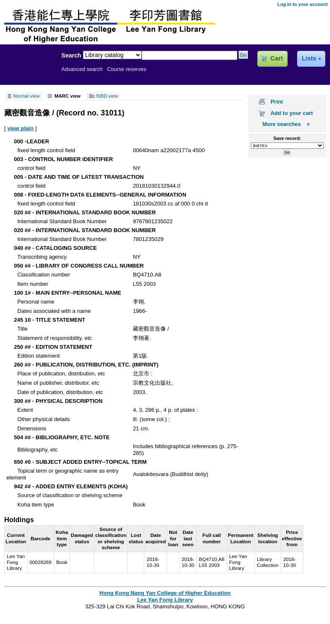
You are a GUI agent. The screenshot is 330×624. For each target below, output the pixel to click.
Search (71, 55)
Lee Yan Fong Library (28, 73)
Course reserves (126, 69)
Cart (276, 58)
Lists (309, 58)
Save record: (287, 138)
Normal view (26, 96)
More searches (281, 124)
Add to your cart (291, 113)
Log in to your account (302, 4)
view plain (20, 128)
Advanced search (82, 69)
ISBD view (107, 96)
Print (276, 102)
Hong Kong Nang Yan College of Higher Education (165, 593)
